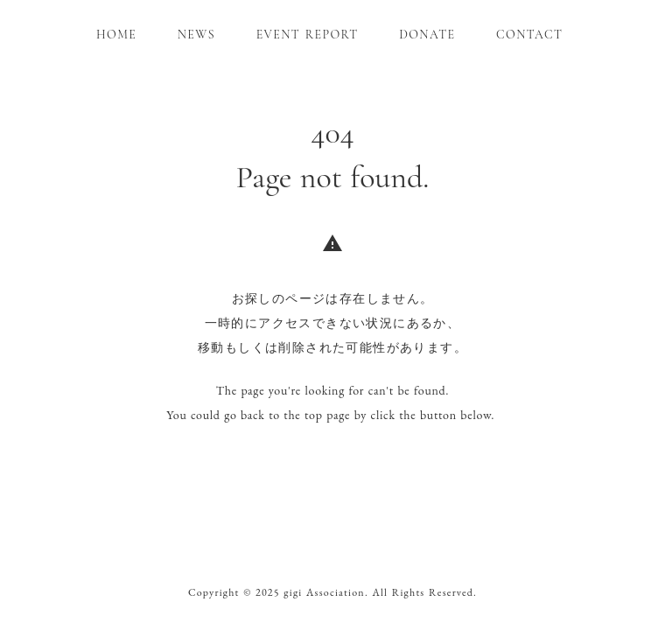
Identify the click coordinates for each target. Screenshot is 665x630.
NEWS (196, 34)
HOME (116, 34)
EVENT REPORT (307, 34)
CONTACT (529, 34)
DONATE (427, 34)
